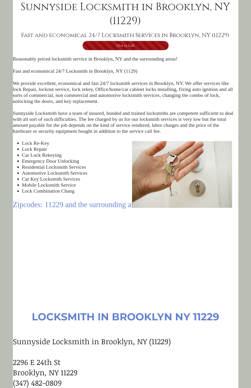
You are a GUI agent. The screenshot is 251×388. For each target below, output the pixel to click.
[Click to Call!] (126, 45)
